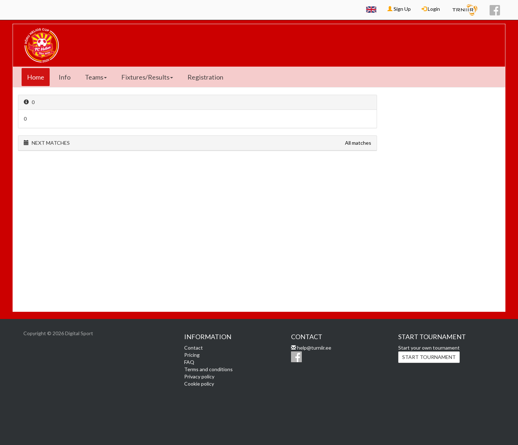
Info (65, 77)
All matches (358, 143)
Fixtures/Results (147, 77)
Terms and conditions (208, 369)
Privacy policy (199, 376)
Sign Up (399, 9)
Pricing (192, 355)
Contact (193, 348)
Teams (96, 77)
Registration (205, 77)
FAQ (189, 362)
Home (35, 77)
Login (431, 9)
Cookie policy (199, 384)
